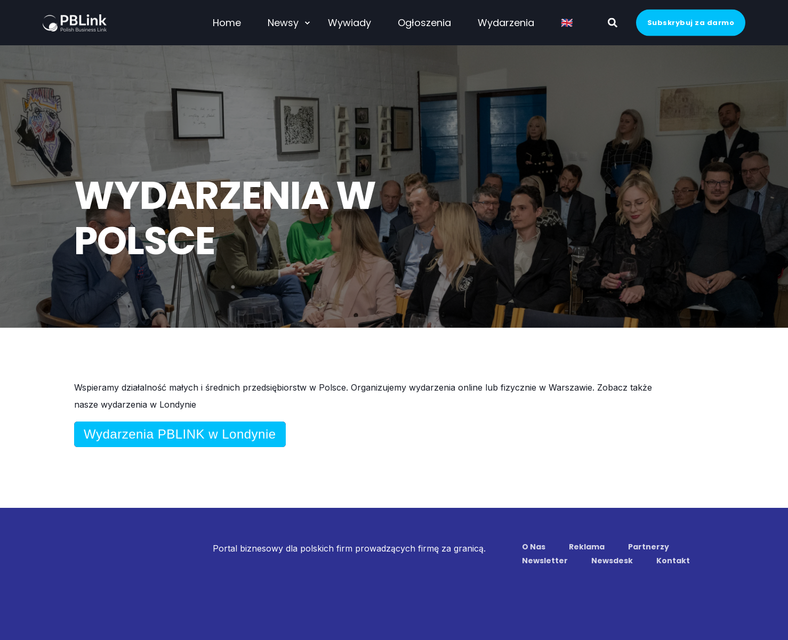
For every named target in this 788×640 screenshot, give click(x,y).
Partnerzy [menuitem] (648, 546)
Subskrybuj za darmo (691, 22)
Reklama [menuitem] (587, 546)
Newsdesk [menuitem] (612, 560)
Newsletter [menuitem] (545, 560)
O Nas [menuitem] (533, 546)
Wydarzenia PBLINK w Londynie (180, 434)
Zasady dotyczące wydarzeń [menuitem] (531, 598)
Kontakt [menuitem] (673, 560)
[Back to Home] (75, 24)
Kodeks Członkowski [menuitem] (422, 598)
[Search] (614, 21)
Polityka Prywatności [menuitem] (328, 598)
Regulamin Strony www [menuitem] (229, 598)
